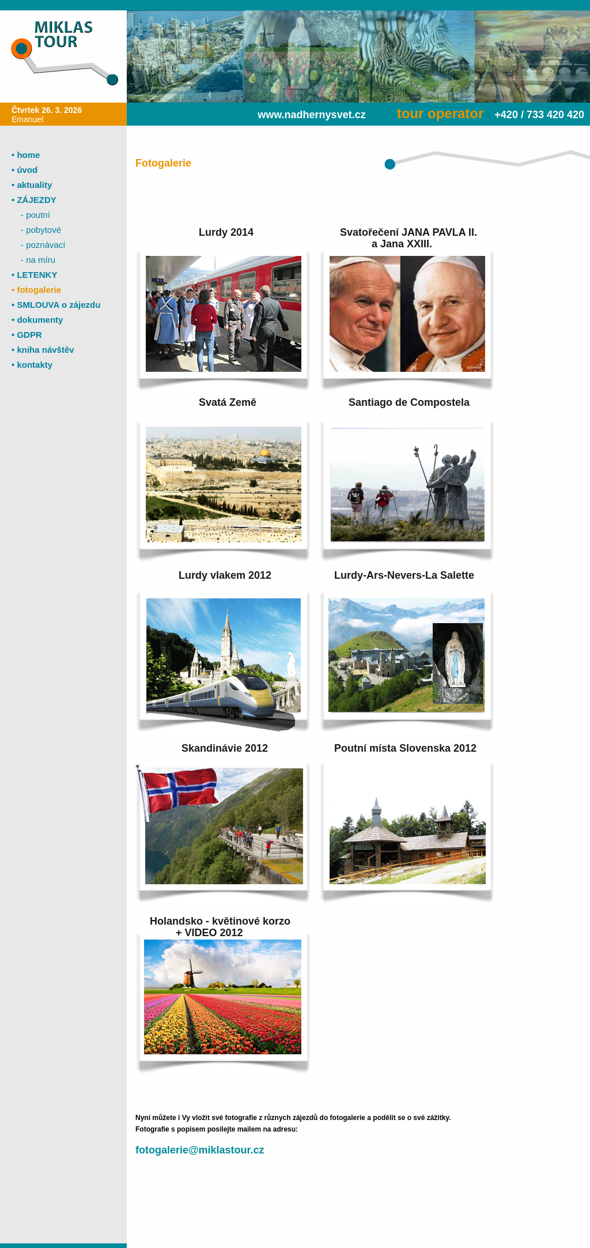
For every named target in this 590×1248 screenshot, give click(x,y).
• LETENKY (34, 275)
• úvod (24, 170)
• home (26, 155)
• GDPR (27, 335)
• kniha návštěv (43, 350)
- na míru (38, 260)
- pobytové (41, 230)
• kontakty (32, 365)
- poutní (35, 215)
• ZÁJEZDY (34, 200)
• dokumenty (37, 320)
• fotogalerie (36, 290)
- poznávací (43, 245)
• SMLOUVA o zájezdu (56, 305)
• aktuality (32, 185)
